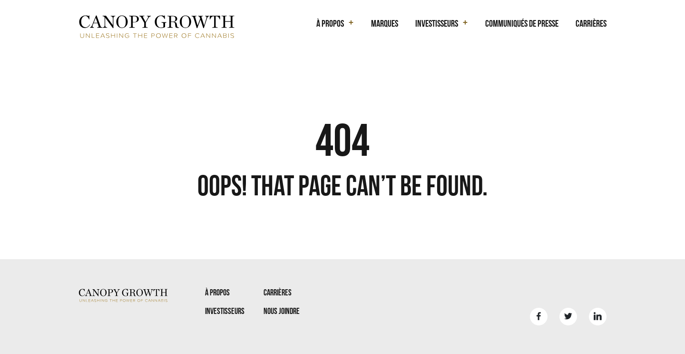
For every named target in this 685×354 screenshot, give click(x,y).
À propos (217, 292)
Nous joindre (282, 310)
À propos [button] (330, 23)
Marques (384, 23)
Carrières (591, 23)
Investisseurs (225, 310)
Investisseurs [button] (436, 23)
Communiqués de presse (521, 23)
